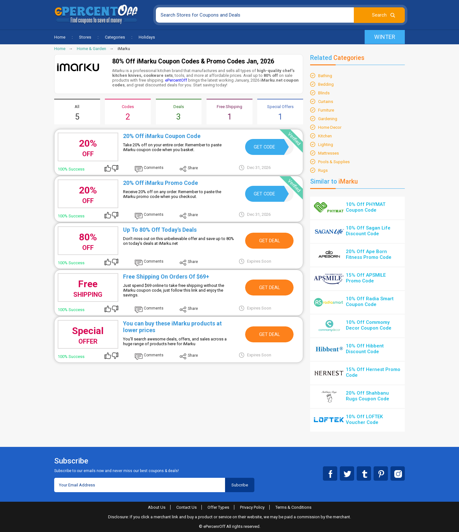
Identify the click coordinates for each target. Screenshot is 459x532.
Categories (115, 37)
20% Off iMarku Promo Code (160, 182)
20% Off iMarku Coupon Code (161, 136)
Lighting (325, 144)
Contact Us (186, 507)
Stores (85, 37)
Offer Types (218, 507)
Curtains (325, 101)
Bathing (325, 75)
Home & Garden (91, 48)
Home (59, 37)
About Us (156, 507)
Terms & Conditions (293, 507)
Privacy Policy (252, 507)
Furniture (326, 110)
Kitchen (325, 136)
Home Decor (329, 127)
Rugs (323, 170)
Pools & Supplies (334, 161)
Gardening (327, 118)
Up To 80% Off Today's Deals (160, 229)
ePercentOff (176, 80)
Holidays (147, 37)
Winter (384, 36)
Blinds (324, 93)
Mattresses (328, 153)
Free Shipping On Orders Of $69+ (166, 276)
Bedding (326, 84)
